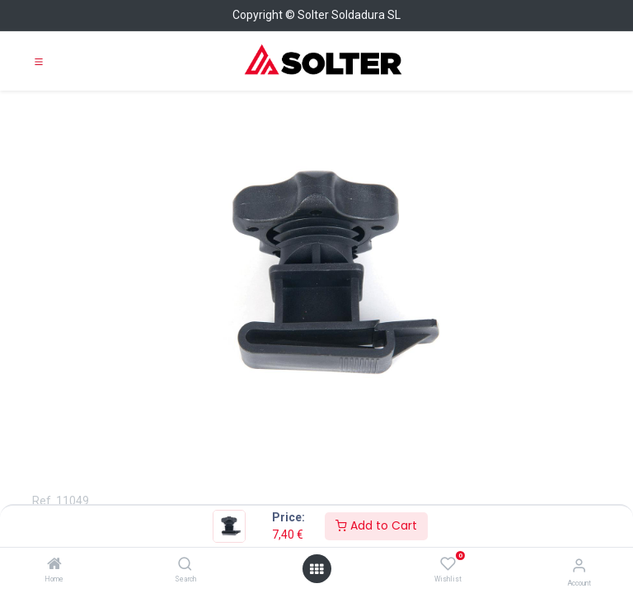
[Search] (185, 565)
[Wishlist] (448, 564)
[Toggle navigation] (38, 61)
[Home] (54, 565)
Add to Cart (376, 525)
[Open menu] (316, 569)
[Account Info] (579, 565)
